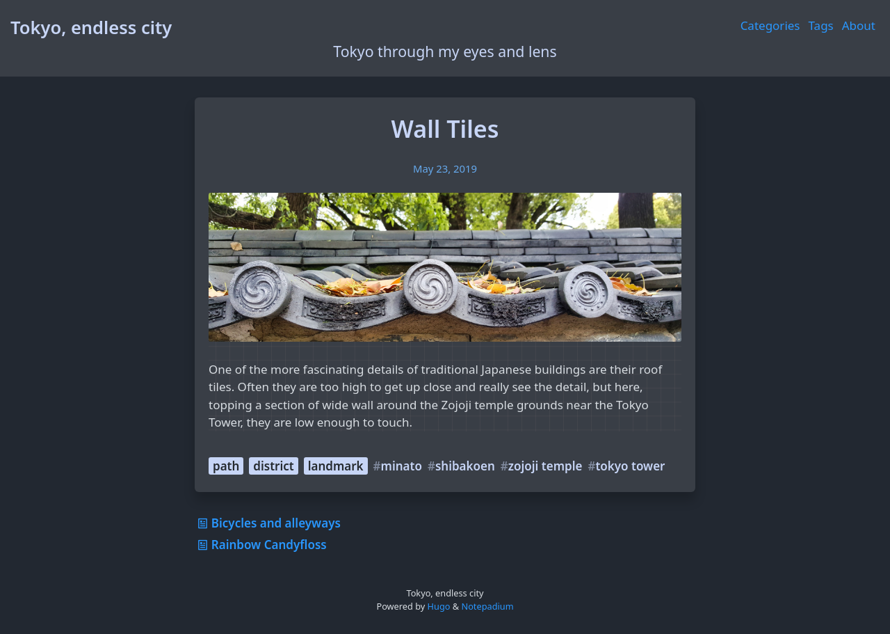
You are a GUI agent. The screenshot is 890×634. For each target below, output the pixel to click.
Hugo (439, 606)
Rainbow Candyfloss (261, 545)
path (226, 466)
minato (401, 466)
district (273, 466)
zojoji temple (545, 466)
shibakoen (465, 466)
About (858, 25)
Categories (770, 25)
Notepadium (487, 606)
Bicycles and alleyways (268, 523)
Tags (821, 25)
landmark (336, 466)
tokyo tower (630, 466)
